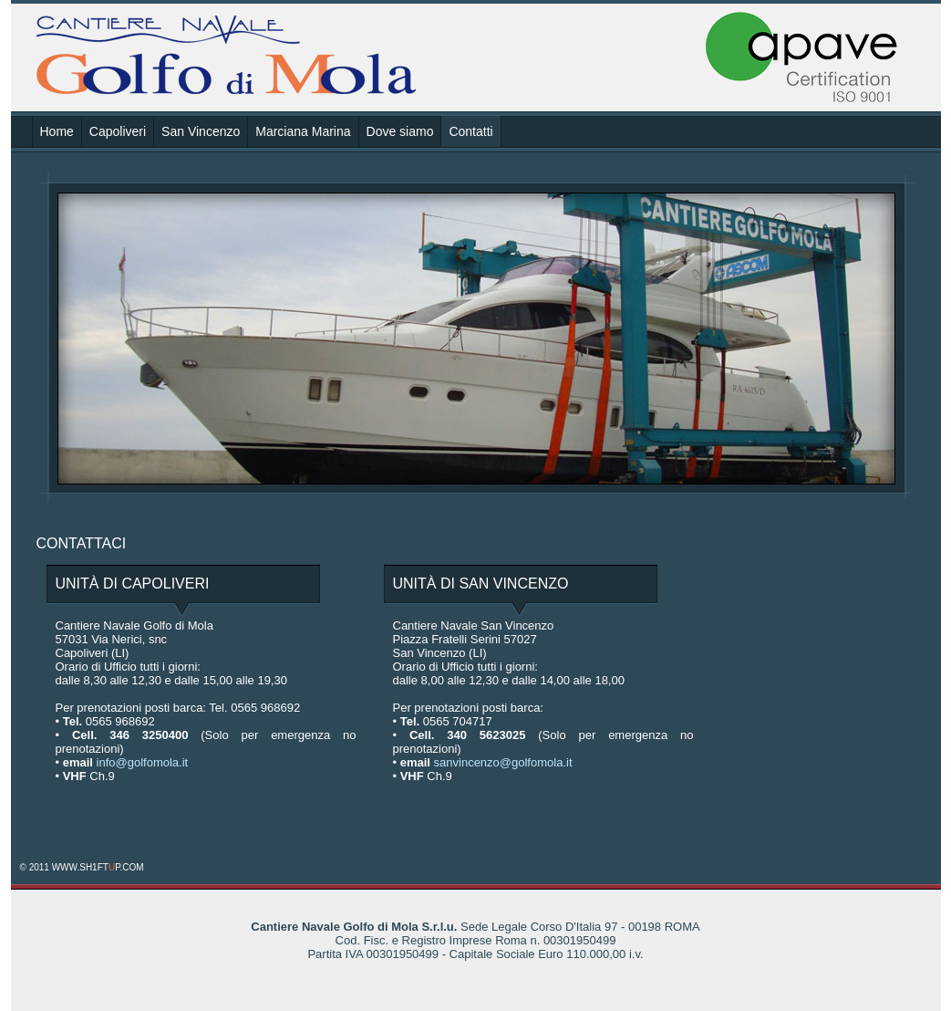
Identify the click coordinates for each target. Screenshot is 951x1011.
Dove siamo (400, 131)
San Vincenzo (200, 131)
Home (57, 131)
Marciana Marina (302, 131)
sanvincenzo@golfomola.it (503, 762)
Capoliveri (117, 131)
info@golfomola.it (143, 762)
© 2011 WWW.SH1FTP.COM (82, 867)
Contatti (470, 131)
